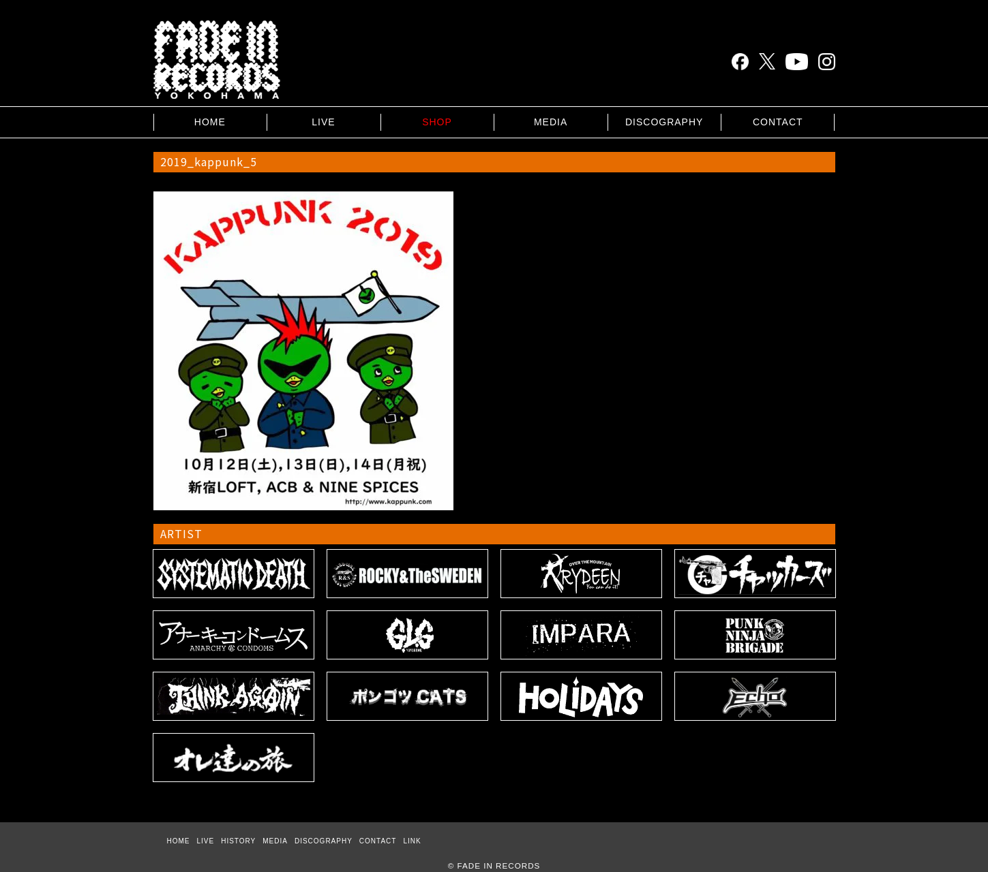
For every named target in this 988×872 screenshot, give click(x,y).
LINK (412, 841)
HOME (210, 121)
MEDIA (550, 121)
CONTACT (778, 121)
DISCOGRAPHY (664, 121)
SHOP (437, 121)
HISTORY (238, 841)
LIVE (323, 121)
